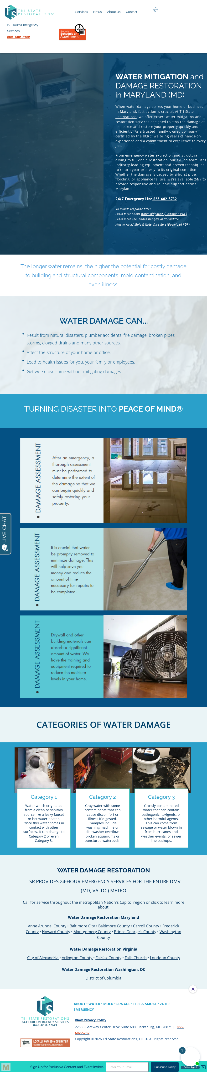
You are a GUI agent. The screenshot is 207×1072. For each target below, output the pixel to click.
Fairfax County (108, 955)
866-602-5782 (166, 198)
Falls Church (136, 955)
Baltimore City (82, 923)
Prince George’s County (135, 929)
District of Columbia (103, 975)
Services (81, 12)
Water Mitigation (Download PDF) (164, 213)
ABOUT (79, 1002)
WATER (94, 1002)
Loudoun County (165, 955)
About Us (113, 12)
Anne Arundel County (47, 923)
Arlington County (77, 955)
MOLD (108, 1002)
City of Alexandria (42, 955)
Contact (131, 12)
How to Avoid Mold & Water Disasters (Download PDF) (153, 222)
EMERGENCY (84, 1008)
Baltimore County (114, 923)
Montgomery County (92, 929)
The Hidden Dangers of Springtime (156, 218)
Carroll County (146, 923)
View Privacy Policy (90, 1019)
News (97, 12)
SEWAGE (123, 1002)
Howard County (56, 929)
